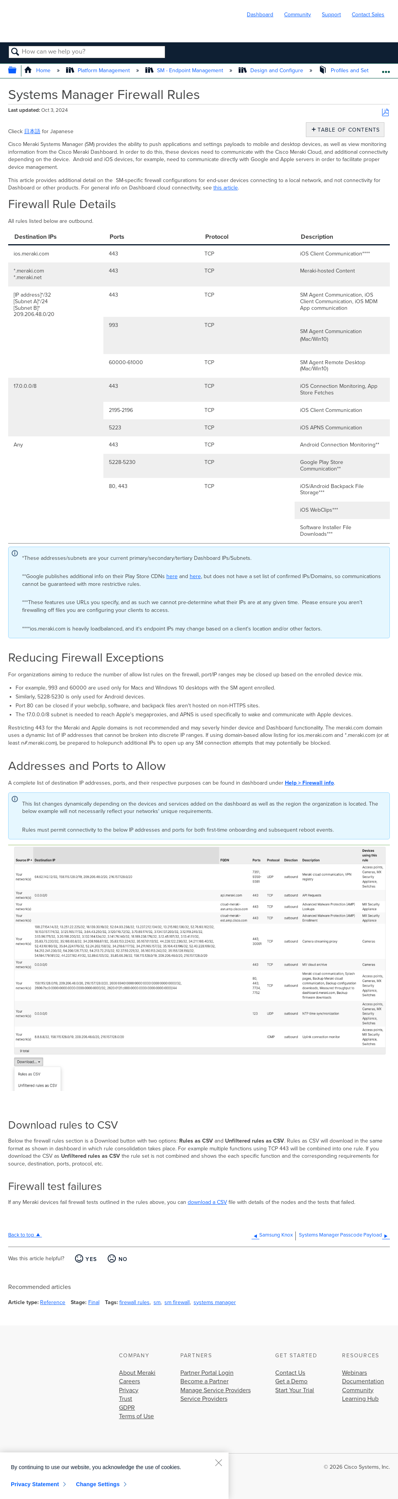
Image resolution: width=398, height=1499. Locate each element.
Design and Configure (272, 70)
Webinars (354, 1373)
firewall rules (134, 1302)
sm (157, 1302)
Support (331, 14)
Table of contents (347, 130)
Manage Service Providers (215, 1390)
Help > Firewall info (309, 783)
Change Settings (98, 1484)
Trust (125, 1399)
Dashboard (260, 14)
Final (94, 1302)
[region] (114, 1475)
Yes (91, 1259)
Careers (129, 1381)
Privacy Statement (35, 1484)
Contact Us (290, 1373)
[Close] (218, 1462)
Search (15, 52)
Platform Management (98, 70)
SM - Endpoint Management (185, 70)
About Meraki (137, 1373)
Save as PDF (385, 113)
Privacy (128, 1390)
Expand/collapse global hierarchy (17, 71)
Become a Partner (204, 1381)
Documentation (363, 1381)
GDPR (127, 1408)
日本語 (32, 131)
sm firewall (177, 1302)
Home (38, 70)
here (172, 576)
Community (297, 14)
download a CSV (207, 1202)
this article (225, 187)
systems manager (215, 1302)
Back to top (21, 1235)
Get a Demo (291, 1381)
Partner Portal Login (207, 1373)
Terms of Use (136, 1416)
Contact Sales (368, 14)
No (123, 1259)
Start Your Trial (294, 1390)
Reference (52, 1302)
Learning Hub (360, 1399)
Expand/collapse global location (386, 68)
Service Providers (203, 1399)
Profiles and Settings (350, 70)
